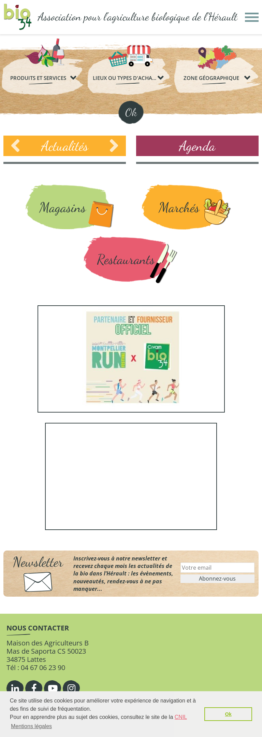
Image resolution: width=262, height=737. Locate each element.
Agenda (197, 146)
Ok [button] (228, 714)
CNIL (181, 717)
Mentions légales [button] (31, 726)
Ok (131, 112)
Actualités (64, 146)
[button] (252, 17)
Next (114, 146)
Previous (15, 146)
